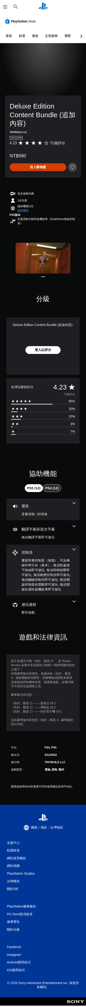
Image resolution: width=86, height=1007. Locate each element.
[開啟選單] (5, 7)
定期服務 (51, 36)
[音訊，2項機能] (43, 509)
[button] (22, 210)
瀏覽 (67, 36)
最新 (9, 36)
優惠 (35, 36)
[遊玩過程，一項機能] (43, 608)
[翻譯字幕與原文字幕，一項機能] (43, 532)
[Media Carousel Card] (43, 258)
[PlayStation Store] (21, 21)
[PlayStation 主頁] (43, 6)
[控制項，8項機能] (43, 570)
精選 (22, 36)
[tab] (34, 488)
